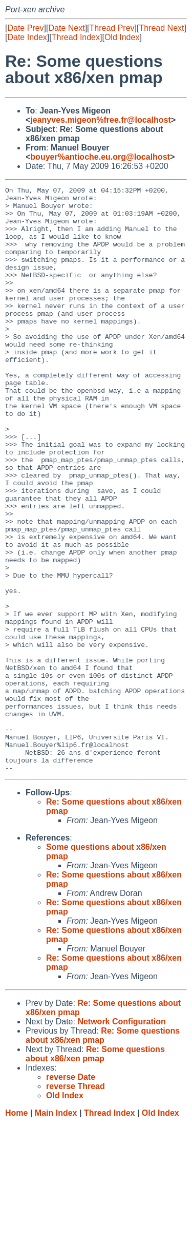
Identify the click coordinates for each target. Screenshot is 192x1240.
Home (16, 1230)
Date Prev (25, 28)
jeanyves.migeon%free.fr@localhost (100, 120)
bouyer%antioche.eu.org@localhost (100, 156)
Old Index (121, 37)
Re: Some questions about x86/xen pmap (103, 1152)
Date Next (66, 28)
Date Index (27, 37)
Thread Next (161, 28)
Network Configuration (121, 1138)
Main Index (56, 1230)
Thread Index (76, 37)
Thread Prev (112, 28)
